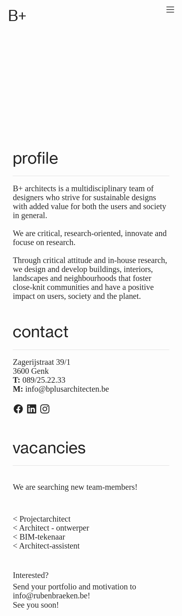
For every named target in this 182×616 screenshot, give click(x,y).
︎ (18, 409)
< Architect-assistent (47, 545)
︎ (44, 409)
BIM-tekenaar (41, 536)
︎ (31, 409)
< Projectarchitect (41, 518)
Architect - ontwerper (53, 527)
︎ (170, 9)
